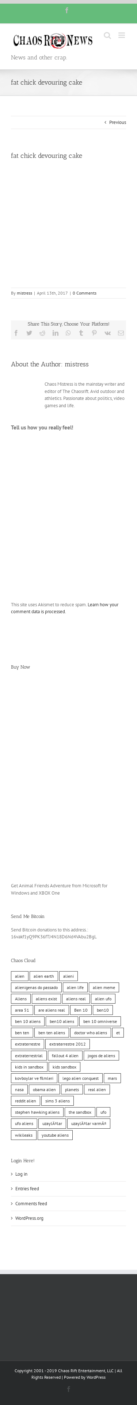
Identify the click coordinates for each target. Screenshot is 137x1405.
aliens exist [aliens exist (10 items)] (46, 998)
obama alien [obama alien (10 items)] (44, 1089)
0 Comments (84, 293)
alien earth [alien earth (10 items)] (44, 976)
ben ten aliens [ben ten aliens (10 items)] (51, 1032)
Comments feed (31, 1203)
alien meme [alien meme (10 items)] (104, 987)
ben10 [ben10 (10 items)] (103, 1010)
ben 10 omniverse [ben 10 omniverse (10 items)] (100, 1021)
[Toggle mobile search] (107, 35)
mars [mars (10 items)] (112, 1078)
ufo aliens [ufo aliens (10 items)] (24, 1123)
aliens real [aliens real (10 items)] (76, 998)
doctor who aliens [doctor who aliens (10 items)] (90, 1032)
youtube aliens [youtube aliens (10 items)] (55, 1135)
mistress (24, 293)
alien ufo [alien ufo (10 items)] (103, 998)
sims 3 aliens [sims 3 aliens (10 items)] (57, 1101)
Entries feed (27, 1189)
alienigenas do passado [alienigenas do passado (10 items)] (36, 987)
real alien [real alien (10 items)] (97, 1089)
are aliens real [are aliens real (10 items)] (51, 1010)
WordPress (96, 1377)
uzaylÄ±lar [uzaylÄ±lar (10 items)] (52, 1123)
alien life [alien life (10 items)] (75, 987)
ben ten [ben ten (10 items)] (22, 1032)
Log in (21, 1174)
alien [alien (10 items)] (19, 976)
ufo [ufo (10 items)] (103, 1112)
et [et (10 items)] (118, 1032)
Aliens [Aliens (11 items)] (21, 998)
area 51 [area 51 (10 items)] (22, 1010)
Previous (117, 122)
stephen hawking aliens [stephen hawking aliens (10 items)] (37, 1112)
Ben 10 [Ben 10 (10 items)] (81, 1010)
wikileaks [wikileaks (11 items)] (24, 1135)
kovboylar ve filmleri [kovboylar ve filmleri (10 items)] (34, 1078)
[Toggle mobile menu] (122, 35)
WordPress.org (29, 1218)
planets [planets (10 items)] (72, 1089)
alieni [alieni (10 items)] (68, 976)
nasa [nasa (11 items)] (19, 1089)
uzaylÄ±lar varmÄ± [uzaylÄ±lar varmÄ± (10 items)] (88, 1123)
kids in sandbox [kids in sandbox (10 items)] (29, 1067)
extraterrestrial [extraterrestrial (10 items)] (29, 1055)
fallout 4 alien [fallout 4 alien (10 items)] (65, 1055)
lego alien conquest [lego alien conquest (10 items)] (80, 1078)
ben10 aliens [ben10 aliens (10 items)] (62, 1021)
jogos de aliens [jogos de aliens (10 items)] (101, 1055)
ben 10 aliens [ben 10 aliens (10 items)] (28, 1021)
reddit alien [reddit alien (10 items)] (25, 1101)
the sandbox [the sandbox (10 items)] (80, 1112)
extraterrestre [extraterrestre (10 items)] (27, 1044)
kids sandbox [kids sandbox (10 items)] (64, 1067)
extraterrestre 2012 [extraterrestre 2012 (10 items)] (67, 1044)
